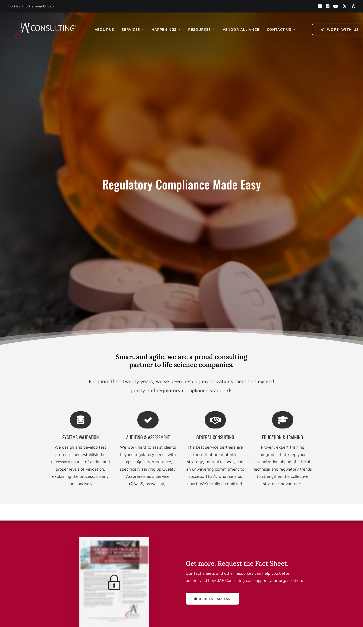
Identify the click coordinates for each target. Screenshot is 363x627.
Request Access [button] (212, 350)
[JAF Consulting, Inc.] (45, 28)
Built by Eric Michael (133, 618)
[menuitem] (320, 6)
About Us (103, 28)
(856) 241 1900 (134, 532)
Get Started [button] (182, 466)
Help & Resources (206, 554)
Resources (201, 28)
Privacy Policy (203, 575)
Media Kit (198, 561)
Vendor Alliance (240, 28)
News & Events (204, 546)
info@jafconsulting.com (39, 6)
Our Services (202, 539)
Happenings (165, 28)
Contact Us (280, 28)
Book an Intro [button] (286, 529)
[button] (320, 6)
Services (132, 28)
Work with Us (202, 524)
